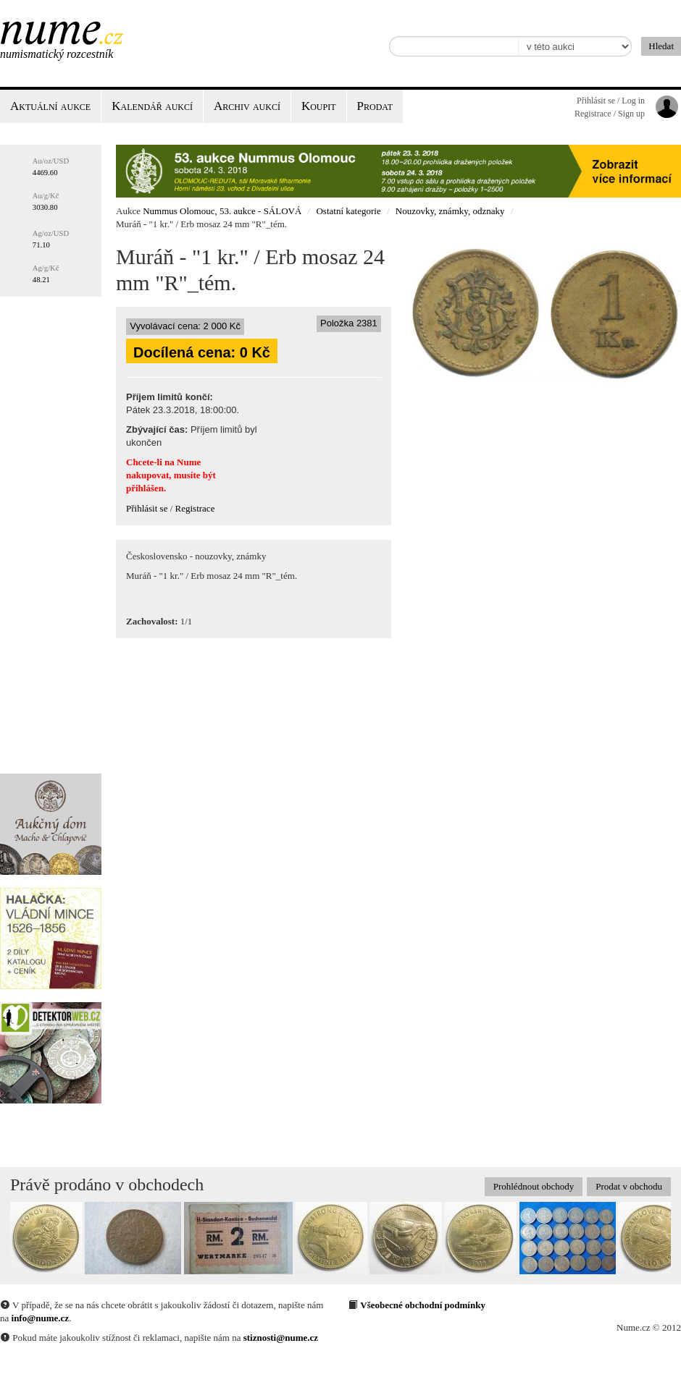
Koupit (318, 106)
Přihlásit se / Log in (611, 101)
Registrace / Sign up (610, 114)
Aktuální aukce (50, 106)
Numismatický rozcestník (56, 54)
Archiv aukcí (247, 106)
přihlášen (145, 488)
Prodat (375, 106)
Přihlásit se (146, 508)
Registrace (195, 508)
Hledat (661, 46)
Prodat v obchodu (629, 1186)
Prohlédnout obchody (534, 1186)
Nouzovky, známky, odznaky (450, 211)
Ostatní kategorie (348, 211)
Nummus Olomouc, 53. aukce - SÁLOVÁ (222, 211)
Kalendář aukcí (152, 106)
